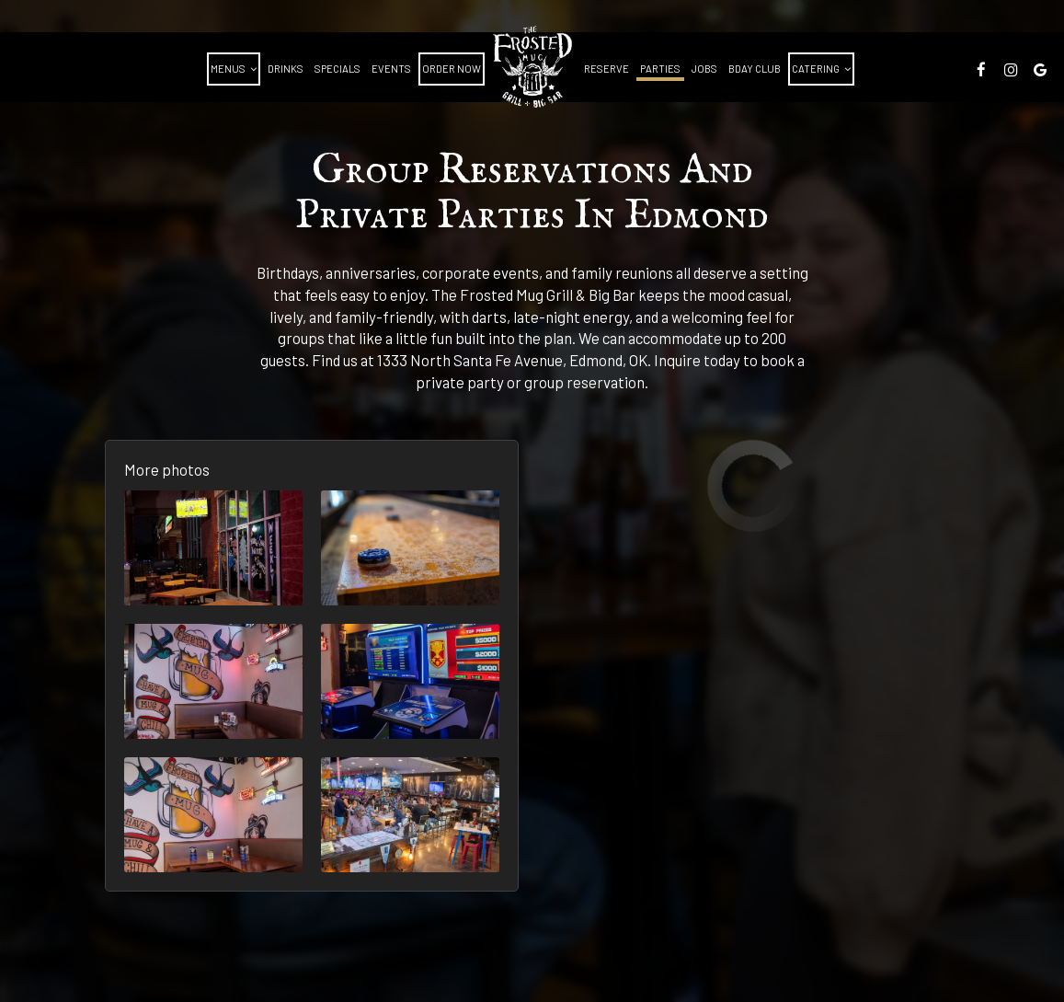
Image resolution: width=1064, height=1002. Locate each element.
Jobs (704, 69)
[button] (213, 547)
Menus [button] (234, 69)
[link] (532, 66)
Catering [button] (821, 69)
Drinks (285, 69)
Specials (337, 69)
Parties (660, 69)
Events (391, 69)
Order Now (451, 69)
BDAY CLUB (754, 69)
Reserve (606, 69)
